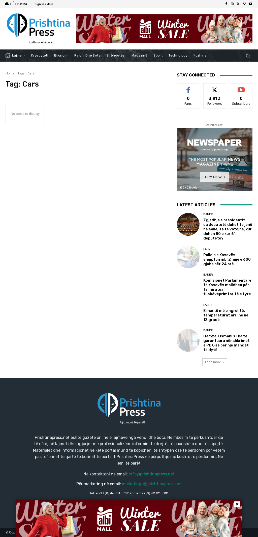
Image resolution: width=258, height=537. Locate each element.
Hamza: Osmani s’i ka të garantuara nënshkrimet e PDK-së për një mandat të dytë (226, 343)
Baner (208, 214)
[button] (247, 56)
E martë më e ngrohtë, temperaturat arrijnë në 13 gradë (225, 315)
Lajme (207, 249)
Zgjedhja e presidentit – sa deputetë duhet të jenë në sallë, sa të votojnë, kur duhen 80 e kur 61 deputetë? (227, 229)
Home (10, 73)
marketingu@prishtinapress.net (152, 483)
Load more (214, 362)
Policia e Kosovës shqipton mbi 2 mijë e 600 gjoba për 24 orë (227, 259)
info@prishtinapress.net (152, 474)
